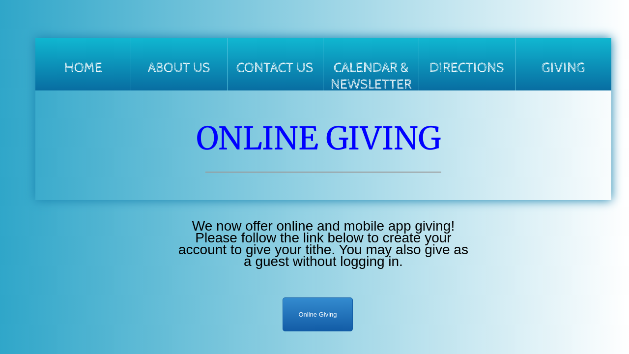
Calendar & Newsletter (371, 75)
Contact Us (275, 68)
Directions (466, 68)
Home (83, 68)
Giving (563, 68)
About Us (179, 68)
